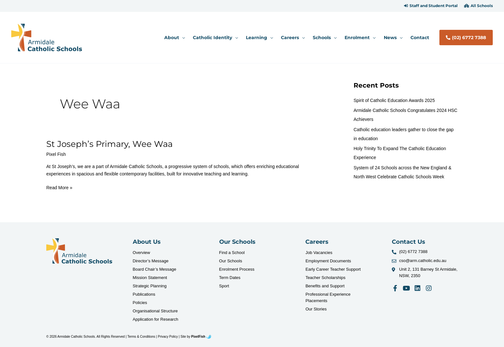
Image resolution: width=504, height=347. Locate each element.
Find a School (232, 252)
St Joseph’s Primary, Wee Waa (109, 144)
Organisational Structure (155, 311)
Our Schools (230, 260)
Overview (141, 252)
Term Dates (229, 277)
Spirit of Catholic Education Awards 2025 (394, 100)
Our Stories (316, 309)
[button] (431, 6)
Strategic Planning (150, 286)
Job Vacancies (318, 252)
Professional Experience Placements (327, 297)
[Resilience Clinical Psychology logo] (79, 251)
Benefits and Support (324, 286)
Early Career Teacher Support (333, 269)
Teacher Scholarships (325, 277)
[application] (182, 37)
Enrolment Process (237, 269)
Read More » (59, 187)
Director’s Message (151, 260)
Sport (224, 286)
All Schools (482, 6)
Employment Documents (328, 260)
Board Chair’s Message (154, 269)
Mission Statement (150, 277)
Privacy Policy (168, 336)
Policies (140, 302)
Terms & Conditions (141, 336)
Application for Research (155, 319)
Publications (144, 294)
